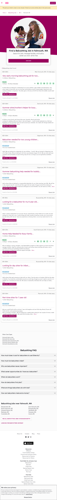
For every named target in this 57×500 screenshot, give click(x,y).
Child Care (28, 466)
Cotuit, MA (31, 413)
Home (4, 12)
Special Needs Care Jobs (28, 482)
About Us (19, 433)
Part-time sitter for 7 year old (14, 297)
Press (38, 433)
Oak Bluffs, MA (32, 410)
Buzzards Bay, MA (33, 408)
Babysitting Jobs (12, 12)
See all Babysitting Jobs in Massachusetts (16, 418)
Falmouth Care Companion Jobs (10, 340)
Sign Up (53, 3)
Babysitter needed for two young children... (20, 139)
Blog (33, 433)
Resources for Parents (28, 456)
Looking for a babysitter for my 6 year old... (20, 202)
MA (20, 12)
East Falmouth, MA (33, 406)
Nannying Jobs (28, 478)
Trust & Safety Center (29, 452)
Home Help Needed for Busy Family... (17, 234)
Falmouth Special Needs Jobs (10, 342)
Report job (52, 98)
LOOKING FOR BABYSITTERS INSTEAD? (12, 423)
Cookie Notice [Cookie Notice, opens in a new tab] (29, 494)
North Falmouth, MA (7, 408)
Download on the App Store (28, 443)
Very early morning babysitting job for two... (20, 76)
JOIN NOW (28, 60)
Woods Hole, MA (5, 406)
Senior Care (28, 470)
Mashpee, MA (5, 412)
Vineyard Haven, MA (7, 410)
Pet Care (28, 471)
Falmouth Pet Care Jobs (8, 339)
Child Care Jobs (28, 480)
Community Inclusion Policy (28, 454)
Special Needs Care (28, 468)
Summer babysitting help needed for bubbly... (21, 171)
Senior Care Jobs (28, 483)
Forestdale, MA (5, 413)
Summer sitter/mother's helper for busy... (19, 107)
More (7, 92)
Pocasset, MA (32, 412)
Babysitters (28, 462)
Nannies (28, 464)
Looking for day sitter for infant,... (16, 265)
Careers (27, 433)
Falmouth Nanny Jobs (7, 337)
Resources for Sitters (28, 458)
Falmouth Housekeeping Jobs (10, 343)
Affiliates (28, 450)
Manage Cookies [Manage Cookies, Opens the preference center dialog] (28, 497)
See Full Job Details (9, 94)
